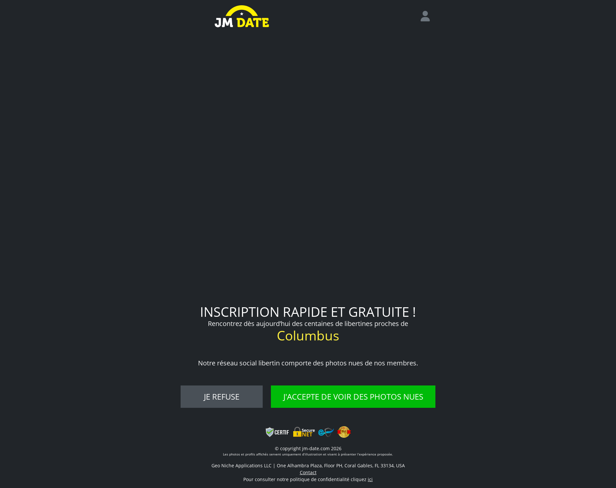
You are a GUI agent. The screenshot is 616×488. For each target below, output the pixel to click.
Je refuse (221, 396)
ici (370, 479)
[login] (427, 16)
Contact (308, 472)
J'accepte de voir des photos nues (353, 396)
